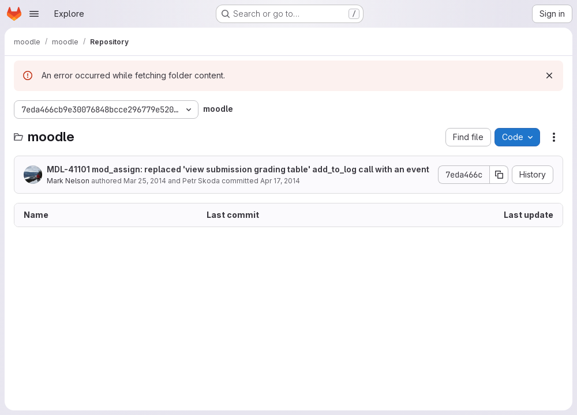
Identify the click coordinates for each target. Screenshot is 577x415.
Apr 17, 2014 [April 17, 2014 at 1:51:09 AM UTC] (280, 180)
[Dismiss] (549, 75)
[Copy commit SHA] (499, 174)
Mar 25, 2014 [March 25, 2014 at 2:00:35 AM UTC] (144, 180)
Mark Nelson (68, 180)
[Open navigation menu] (34, 14)
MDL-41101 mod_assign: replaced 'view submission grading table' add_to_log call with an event (238, 169)
